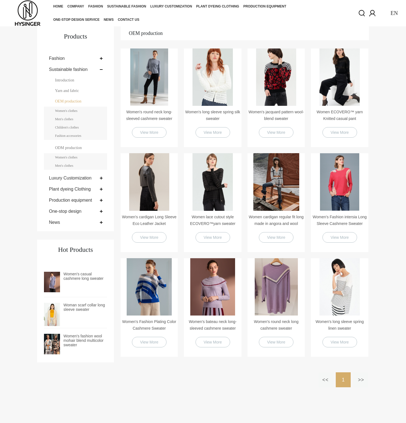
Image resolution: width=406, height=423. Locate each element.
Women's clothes (66, 111)
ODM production (68, 148)
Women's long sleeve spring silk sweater (212, 115)
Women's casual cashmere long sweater (84, 276)
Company (75, 6)
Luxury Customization (171, 6)
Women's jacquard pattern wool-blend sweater (276, 115)
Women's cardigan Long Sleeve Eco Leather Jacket (149, 220)
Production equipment (264, 6)
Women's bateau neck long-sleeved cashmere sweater (213, 324)
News (109, 20)
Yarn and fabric (67, 91)
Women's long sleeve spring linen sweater (340, 324)
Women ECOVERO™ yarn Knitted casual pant (340, 115)
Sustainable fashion (126, 6)
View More (149, 132)
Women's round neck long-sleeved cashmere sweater (149, 115)
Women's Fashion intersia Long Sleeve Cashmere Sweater (339, 220)
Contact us (128, 20)
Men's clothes (64, 119)
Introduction (64, 80)
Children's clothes (67, 127)
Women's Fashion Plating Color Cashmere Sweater (149, 324)
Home (58, 6)
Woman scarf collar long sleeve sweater (84, 307)
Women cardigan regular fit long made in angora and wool (276, 220)
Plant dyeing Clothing (217, 6)
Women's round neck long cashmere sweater (276, 324)
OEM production (68, 101)
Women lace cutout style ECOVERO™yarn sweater (212, 220)
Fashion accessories (68, 136)
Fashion (95, 6)
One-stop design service (76, 20)
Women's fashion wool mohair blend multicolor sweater (84, 340)
